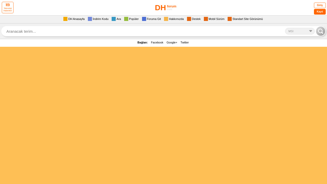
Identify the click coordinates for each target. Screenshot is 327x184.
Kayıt (320, 11)
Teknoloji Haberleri (8, 7)
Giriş (320, 5)
